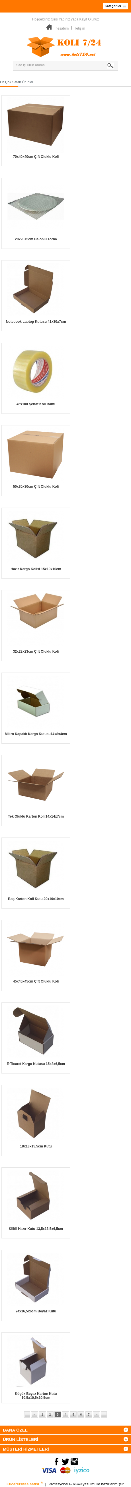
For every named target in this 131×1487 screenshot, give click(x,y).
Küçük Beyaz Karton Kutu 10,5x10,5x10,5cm (36, 1396)
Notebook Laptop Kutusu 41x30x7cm (36, 322)
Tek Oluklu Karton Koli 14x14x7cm (36, 816)
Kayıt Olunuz (89, 19)
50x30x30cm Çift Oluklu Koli (36, 487)
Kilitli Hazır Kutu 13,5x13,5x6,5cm (36, 1229)
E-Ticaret (76, 1484)
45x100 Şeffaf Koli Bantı (36, 404)
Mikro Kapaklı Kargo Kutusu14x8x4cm (36, 734)
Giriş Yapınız (60, 19)
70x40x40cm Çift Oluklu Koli (36, 157)
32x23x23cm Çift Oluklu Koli (36, 651)
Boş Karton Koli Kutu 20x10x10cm (36, 899)
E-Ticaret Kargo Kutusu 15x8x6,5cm (36, 1064)
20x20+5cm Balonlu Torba (36, 239)
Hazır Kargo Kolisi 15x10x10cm (36, 569)
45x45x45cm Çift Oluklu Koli (36, 981)
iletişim (80, 28)
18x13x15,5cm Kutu (36, 1146)
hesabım (62, 28)
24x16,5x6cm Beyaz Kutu (36, 1311)
